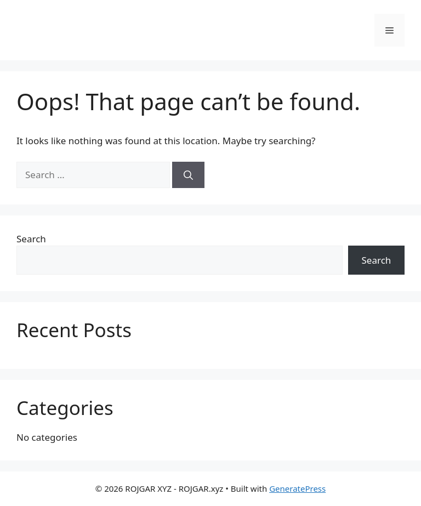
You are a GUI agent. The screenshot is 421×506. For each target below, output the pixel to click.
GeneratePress (297, 488)
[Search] (188, 175)
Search (31, 238)
